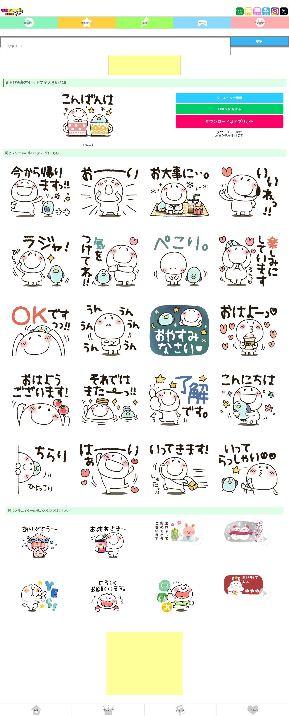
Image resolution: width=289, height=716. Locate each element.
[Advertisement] (144, 64)
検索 (259, 41)
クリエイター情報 (229, 98)
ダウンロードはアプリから (229, 121)
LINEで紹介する (229, 109)
